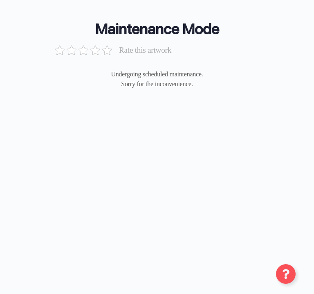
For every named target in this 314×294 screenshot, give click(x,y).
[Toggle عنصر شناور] (286, 274)
